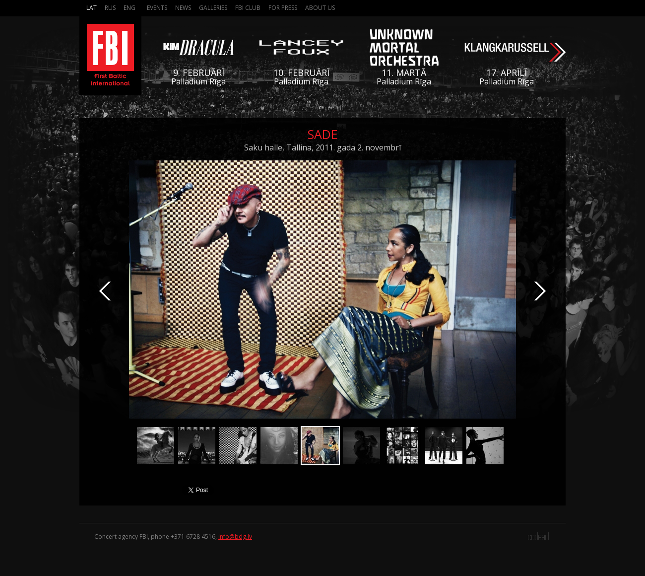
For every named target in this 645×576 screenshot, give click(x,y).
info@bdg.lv (235, 536)
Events (157, 7)
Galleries (213, 7)
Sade (323, 134)
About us (320, 7)
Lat (91, 7)
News (183, 7)
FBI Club (247, 7)
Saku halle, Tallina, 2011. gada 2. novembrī (322, 147)
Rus (110, 7)
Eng (129, 7)
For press (282, 7)
